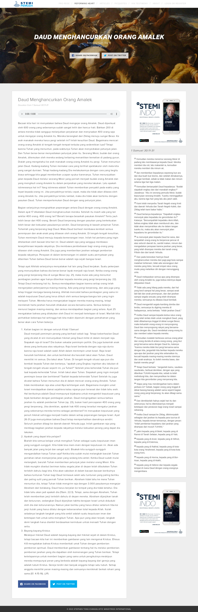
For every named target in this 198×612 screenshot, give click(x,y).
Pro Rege (64, 3)
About (156, 3)
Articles (105, 3)
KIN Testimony (140, 3)
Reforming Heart (84, 3)
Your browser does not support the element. (69, 114)
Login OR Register (175, 3)
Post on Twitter (115, 55)
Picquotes (121, 3)
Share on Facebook (84, 55)
